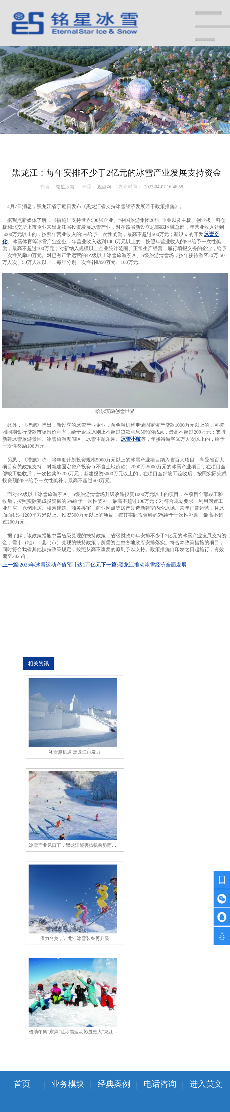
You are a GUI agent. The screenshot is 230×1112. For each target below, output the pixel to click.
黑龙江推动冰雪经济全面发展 (152, 564)
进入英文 (206, 1084)
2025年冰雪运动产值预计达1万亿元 (60, 564)
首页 (22, 1084)
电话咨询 (160, 1084)
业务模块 (68, 1084)
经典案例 (114, 1084)
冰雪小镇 (131, 439)
